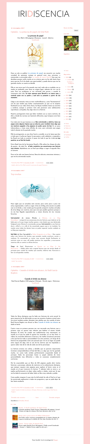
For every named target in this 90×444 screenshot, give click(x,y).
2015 (67, 111)
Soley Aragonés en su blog (42, 234)
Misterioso (39, 390)
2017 (67, 106)
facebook (68, 135)
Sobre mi (68, 128)
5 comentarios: (39, 387)
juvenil (28, 165)
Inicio (37, 397)
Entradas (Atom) (24, 400)
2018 (67, 103)
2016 (67, 108)
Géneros (67, 126)
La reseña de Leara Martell (41, 77)
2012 (67, 119)
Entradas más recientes (18, 397)
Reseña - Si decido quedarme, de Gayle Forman (33, 407)
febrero (69, 89)
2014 (67, 114)
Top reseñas (16, 174)
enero (69, 92)
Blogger (55, 440)
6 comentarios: (40, 259)
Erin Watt (23, 165)
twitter (67, 137)
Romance (44, 165)
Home (67, 123)
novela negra (46, 390)
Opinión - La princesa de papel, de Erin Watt (30, 32)
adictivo (17, 165)
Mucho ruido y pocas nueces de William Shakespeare (34, 415)
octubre (69, 79)
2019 (67, 100)
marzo (69, 87)
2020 (67, 98)
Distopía (34, 390)
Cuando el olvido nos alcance (23, 390)
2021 (67, 95)
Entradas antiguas (54, 397)
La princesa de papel (36, 165)
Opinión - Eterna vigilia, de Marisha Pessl (31, 423)
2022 (67, 77)
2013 (67, 116)
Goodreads (35, 40)
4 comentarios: (40, 162)
